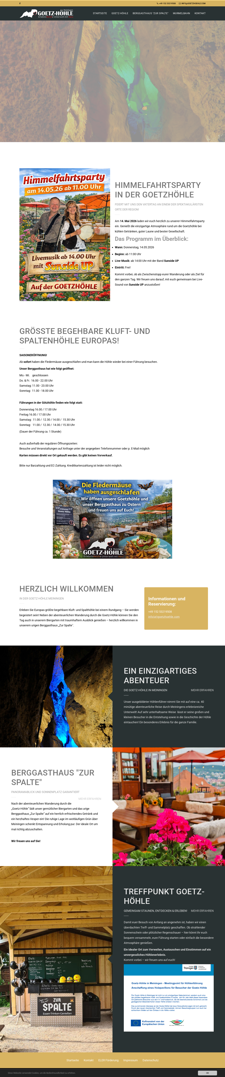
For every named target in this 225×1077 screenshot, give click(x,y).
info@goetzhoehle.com (192, 3)
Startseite (100, 13)
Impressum (130, 1060)
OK (207, 1073)
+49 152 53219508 (166, 3)
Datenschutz (151, 1060)
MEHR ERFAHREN (89, 798)
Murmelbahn (181, 13)
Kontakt (200, 13)
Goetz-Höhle (120, 13)
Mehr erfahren (202, 690)
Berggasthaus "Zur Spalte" (151, 13)
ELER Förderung (108, 1060)
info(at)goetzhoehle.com (164, 616)
